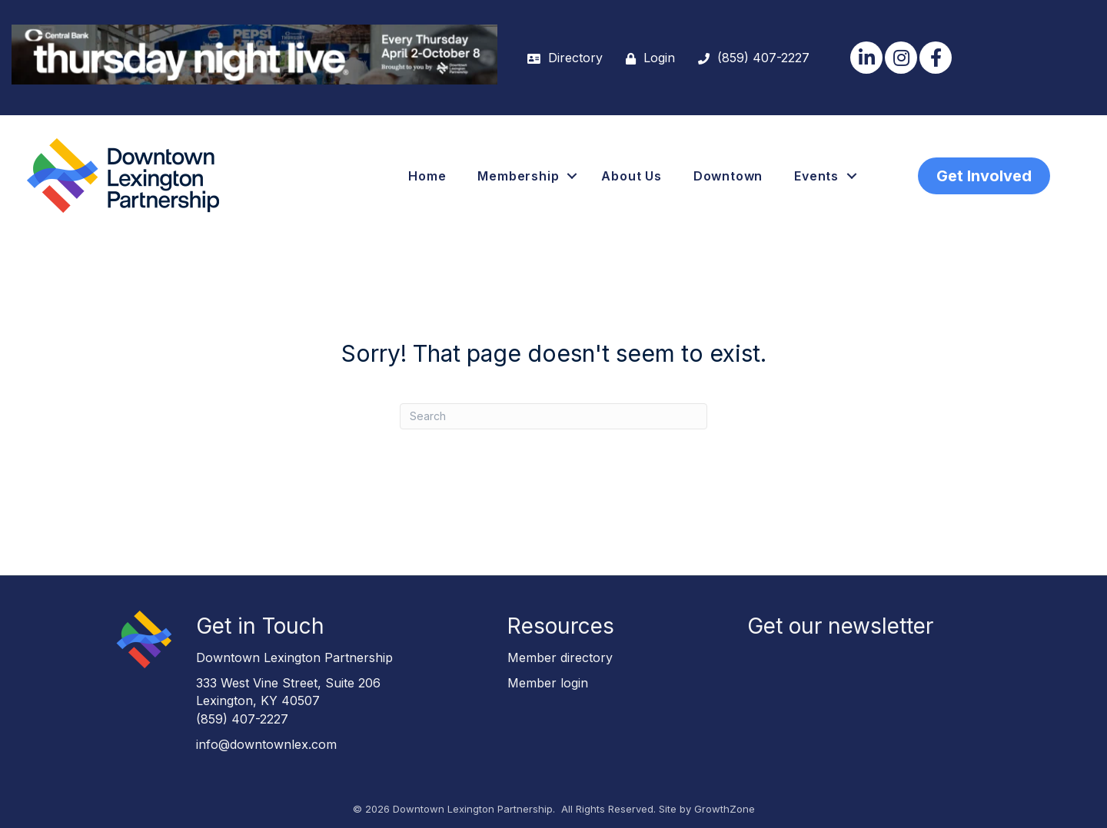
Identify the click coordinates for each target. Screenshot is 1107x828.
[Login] (646, 58)
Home (427, 176)
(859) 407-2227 (242, 719)
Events (816, 176)
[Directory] (561, 58)
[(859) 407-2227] (749, 58)
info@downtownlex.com (266, 744)
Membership (518, 176)
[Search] (553, 416)
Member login (547, 683)
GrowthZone (724, 809)
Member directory (560, 657)
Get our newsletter (840, 626)
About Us (631, 176)
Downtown (728, 176)
